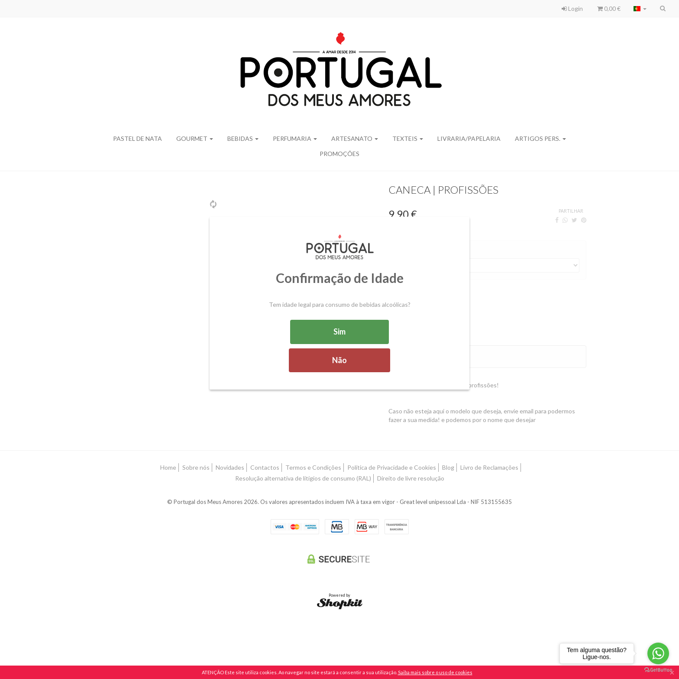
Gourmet (194, 138)
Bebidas (243, 138)
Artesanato (354, 138)
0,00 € (609, 8)
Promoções (339, 153)
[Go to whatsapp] (658, 653)
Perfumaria (295, 138)
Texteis (407, 138)
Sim (339, 331)
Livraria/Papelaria (469, 138)
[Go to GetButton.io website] (658, 670)
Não (339, 360)
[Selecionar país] (640, 9)
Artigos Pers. (540, 138)
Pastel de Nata (137, 138)
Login (572, 8)
